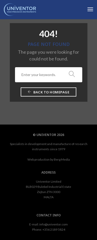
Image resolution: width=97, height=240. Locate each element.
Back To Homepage (48, 92)
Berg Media (62, 159)
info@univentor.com (53, 224)
